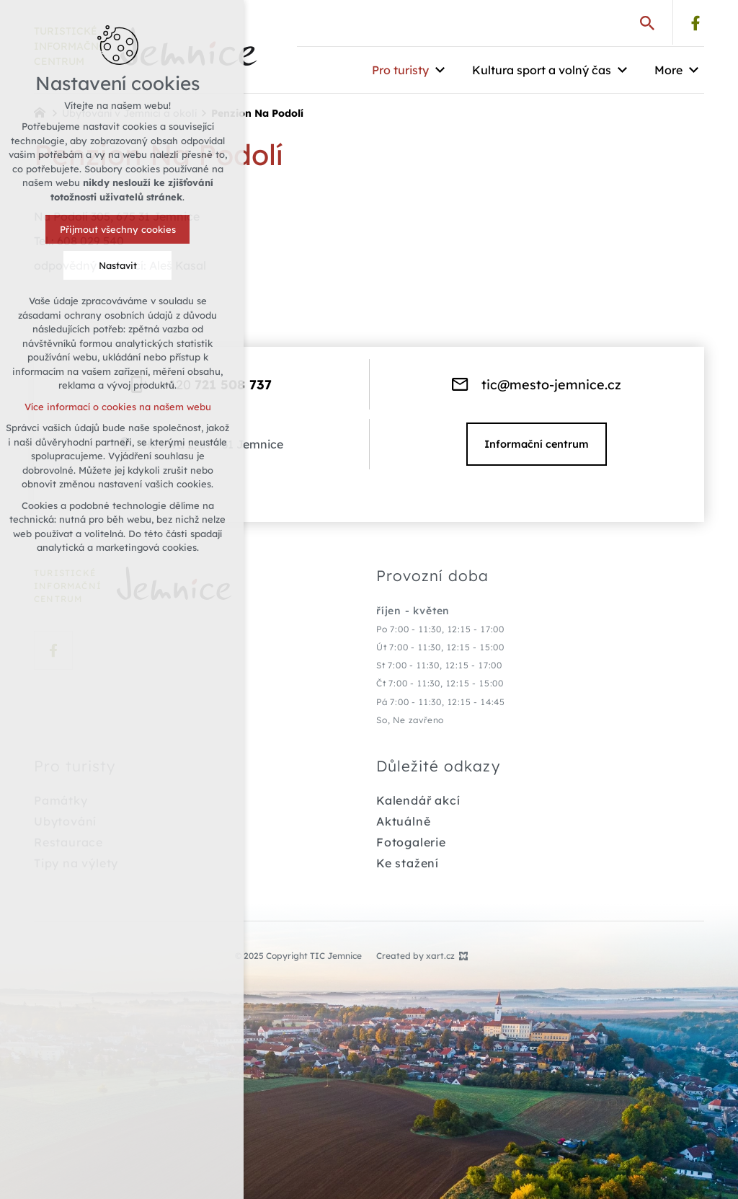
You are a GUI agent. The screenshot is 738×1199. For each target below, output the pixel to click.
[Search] (647, 22)
